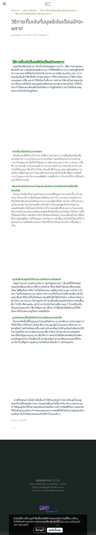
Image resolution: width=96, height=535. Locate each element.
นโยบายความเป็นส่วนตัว (70, 521)
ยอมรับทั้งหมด (55, 530)
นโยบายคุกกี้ (23, 524)
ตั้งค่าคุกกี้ (39, 530)
